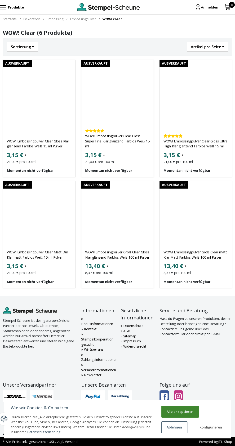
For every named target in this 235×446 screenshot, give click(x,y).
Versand (71, 441)
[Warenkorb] (227, 7)
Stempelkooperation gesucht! (97, 342)
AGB (126, 331)
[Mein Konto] (207, 7)
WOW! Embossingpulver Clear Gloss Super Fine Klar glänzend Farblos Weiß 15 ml (117, 141)
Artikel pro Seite (206, 46)
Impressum (131, 341)
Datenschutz (132, 325)
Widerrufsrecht (134, 346)
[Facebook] (164, 396)
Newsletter (92, 375)
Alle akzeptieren (179, 411)
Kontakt (90, 329)
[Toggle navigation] (12, 7)
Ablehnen (174, 427)
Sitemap (129, 336)
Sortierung (21, 46)
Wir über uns (93, 349)
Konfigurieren (210, 427)
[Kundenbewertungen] (94, 130)
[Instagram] (178, 396)
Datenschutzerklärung (74, 432)
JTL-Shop (225, 441)
